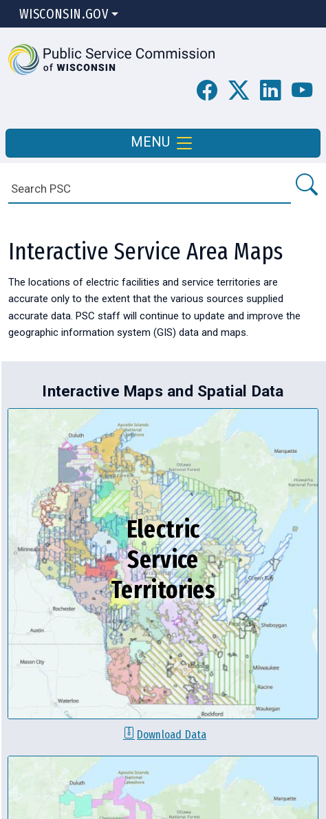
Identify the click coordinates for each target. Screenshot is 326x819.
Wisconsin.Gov (63, 14)
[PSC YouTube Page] (302, 91)
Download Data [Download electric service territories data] (171, 734)
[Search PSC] (306, 185)
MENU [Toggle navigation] (163, 143)
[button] (111, 59)
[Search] (149, 189)
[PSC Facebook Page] (207, 91)
